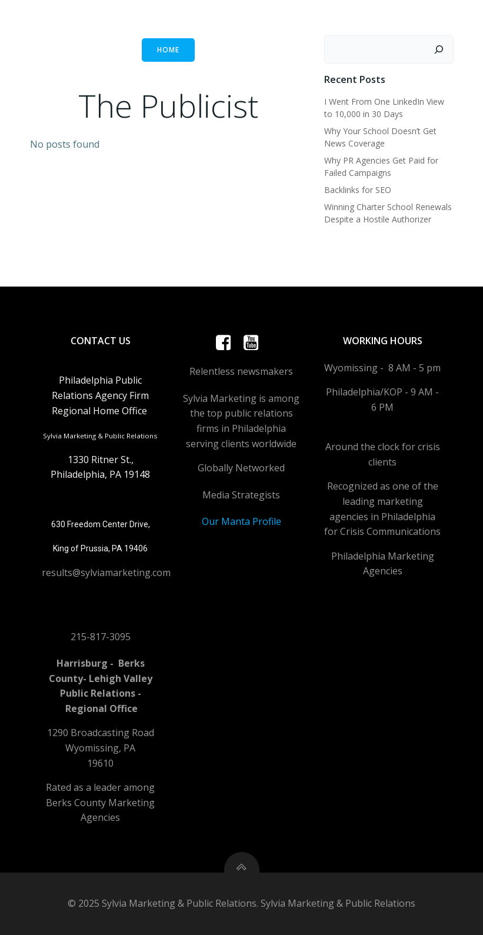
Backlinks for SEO (357, 189)
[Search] (439, 49)
